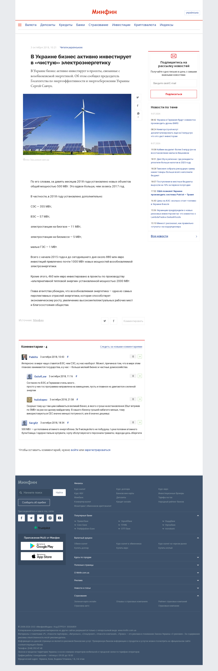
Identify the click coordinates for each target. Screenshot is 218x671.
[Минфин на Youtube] (59, 518)
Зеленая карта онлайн (85, 602)
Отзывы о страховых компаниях (132, 602)
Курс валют (79, 489)
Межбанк (78, 498)
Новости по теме (164, 107)
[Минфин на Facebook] (21, 518)
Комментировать (133, 321)
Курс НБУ (78, 494)
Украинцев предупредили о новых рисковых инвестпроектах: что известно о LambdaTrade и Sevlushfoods (173, 213)
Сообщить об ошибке (34, 502)
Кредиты (65, 25)
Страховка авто (81, 606)
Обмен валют (80, 544)
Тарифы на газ (165, 498)
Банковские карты (125, 494)
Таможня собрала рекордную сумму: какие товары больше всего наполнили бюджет (173, 172)
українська (192, 12)
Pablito (33, 357)
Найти (59, 493)
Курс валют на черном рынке (172, 544)
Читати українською (71, 47)
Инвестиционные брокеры (171, 494)
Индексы (166, 25)
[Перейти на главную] (109, 12)
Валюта (30, 25)
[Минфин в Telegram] (31, 518)
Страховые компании (168, 606)
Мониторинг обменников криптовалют (92, 506)
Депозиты (47, 25)
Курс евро (163, 489)
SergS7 (33, 423)
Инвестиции (121, 25)
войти (74, 450)
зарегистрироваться (97, 450)
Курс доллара (123, 489)
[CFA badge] (25, 619)
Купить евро (122, 548)
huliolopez (40, 400)
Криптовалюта (145, 25)
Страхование (98, 25)
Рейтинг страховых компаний (172, 602)
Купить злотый (165, 548)
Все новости (174, 236)
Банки (80, 25)
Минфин (38, 320)
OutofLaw (40, 377)
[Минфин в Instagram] (50, 518)
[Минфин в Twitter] (40, 518)
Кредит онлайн (123, 502)
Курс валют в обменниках (129, 544)
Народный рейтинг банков (171, 502)
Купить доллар (81, 548)
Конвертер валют (82, 502)
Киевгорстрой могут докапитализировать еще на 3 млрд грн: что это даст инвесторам (172, 133)
